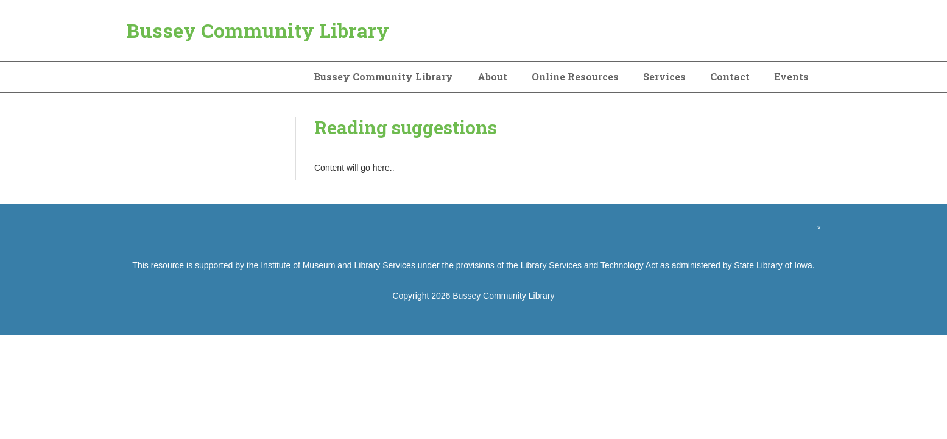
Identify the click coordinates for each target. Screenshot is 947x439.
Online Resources (575, 76)
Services (664, 76)
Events (791, 76)
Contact (730, 76)
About (492, 76)
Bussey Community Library (258, 30)
